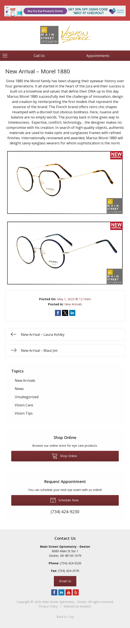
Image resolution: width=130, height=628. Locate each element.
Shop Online (64, 456)
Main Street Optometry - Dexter (64, 602)
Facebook (54, 592)
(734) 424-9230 (70, 563)
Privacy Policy (48, 606)
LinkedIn (61, 592)
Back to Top (65, 617)
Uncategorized (27, 396)
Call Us (39, 55)
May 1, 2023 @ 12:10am (74, 299)
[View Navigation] (6, 55)
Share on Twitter (65, 313)
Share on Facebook (58, 313)
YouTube (69, 592)
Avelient (85, 606)
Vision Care (24, 405)
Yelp (76, 592)
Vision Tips (24, 413)
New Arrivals (73, 304)
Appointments (97, 55)
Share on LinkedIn (72, 313)
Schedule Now (64, 500)
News (19, 388)
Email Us (65, 581)
